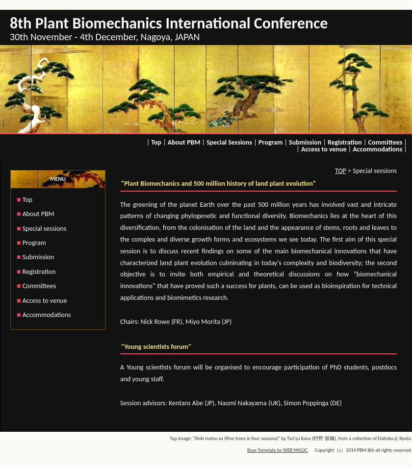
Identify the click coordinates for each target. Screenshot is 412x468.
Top (156, 142)
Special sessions (45, 228)
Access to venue (324, 149)
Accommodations (377, 149)
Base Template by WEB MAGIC (277, 450)
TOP (340, 171)
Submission (305, 142)
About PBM (184, 142)
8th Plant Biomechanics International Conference (169, 23)
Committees (385, 142)
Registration (345, 142)
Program (270, 142)
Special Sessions (229, 142)
